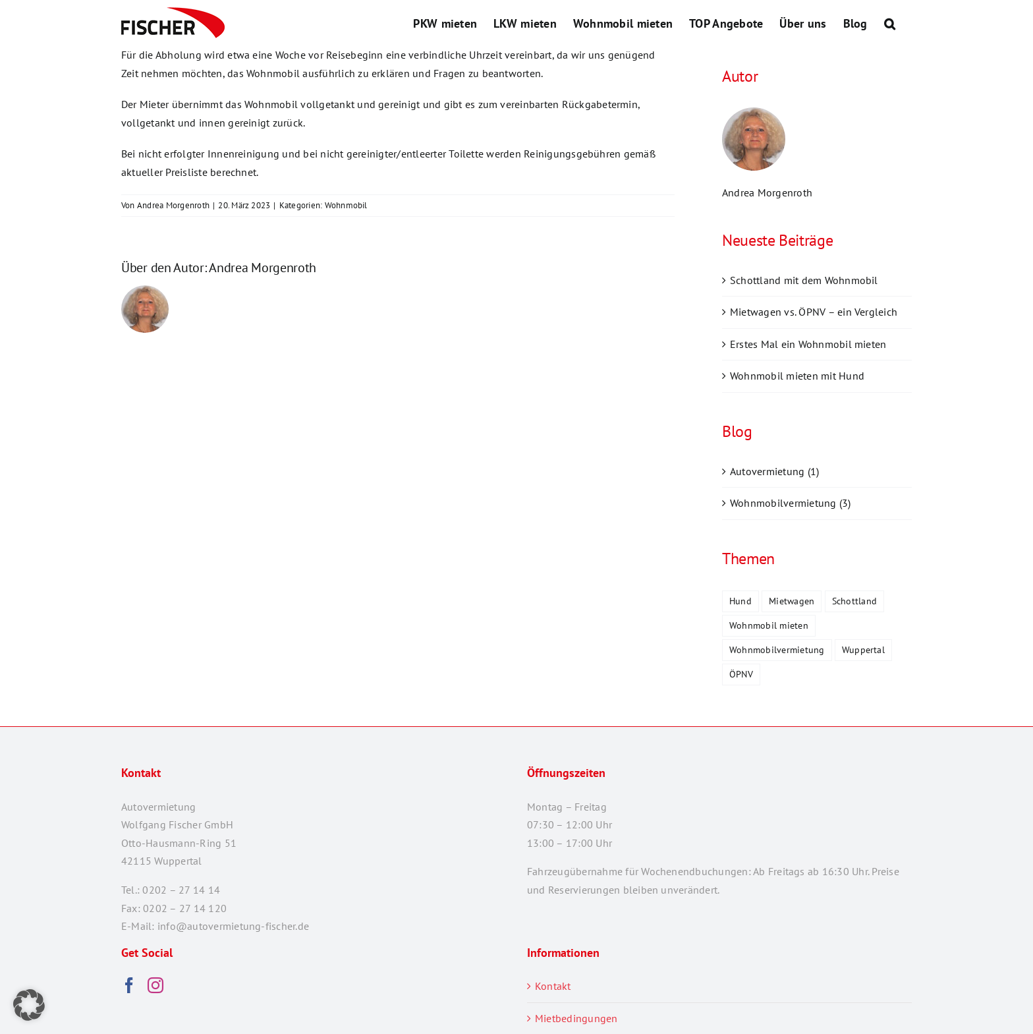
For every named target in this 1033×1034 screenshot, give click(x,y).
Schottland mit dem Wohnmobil (804, 280)
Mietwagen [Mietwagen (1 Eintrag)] (791, 600)
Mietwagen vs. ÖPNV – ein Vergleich (813, 311)
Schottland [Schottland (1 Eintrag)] (854, 600)
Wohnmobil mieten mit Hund (797, 375)
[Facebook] (129, 985)
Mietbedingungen (576, 1018)
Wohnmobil (346, 205)
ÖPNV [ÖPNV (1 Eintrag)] (741, 674)
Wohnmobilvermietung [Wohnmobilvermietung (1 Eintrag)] (777, 649)
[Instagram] (155, 985)
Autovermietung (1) (774, 471)
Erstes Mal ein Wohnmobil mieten (808, 344)
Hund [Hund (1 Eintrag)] (740, 600)
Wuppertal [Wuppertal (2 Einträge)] (863, 649)
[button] (889, 22)
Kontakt (553, 985)
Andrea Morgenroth (173, 205)
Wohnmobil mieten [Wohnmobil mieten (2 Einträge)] (768, 625)
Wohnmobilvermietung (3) (790, 502)
